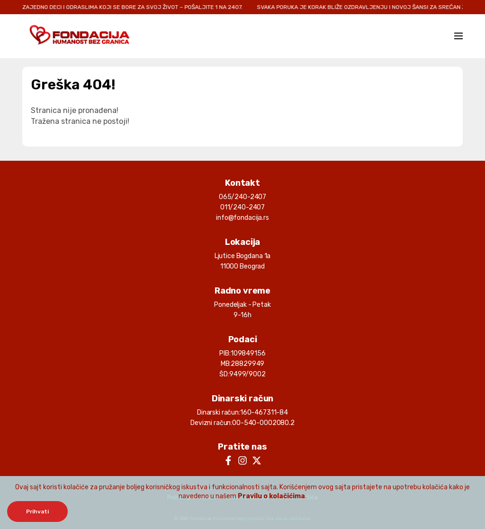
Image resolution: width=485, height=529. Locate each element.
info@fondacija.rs (242, 218)
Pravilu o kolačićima (271, 496)
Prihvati (37, 511)
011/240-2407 (242, 207)
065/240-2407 (242, 197)
